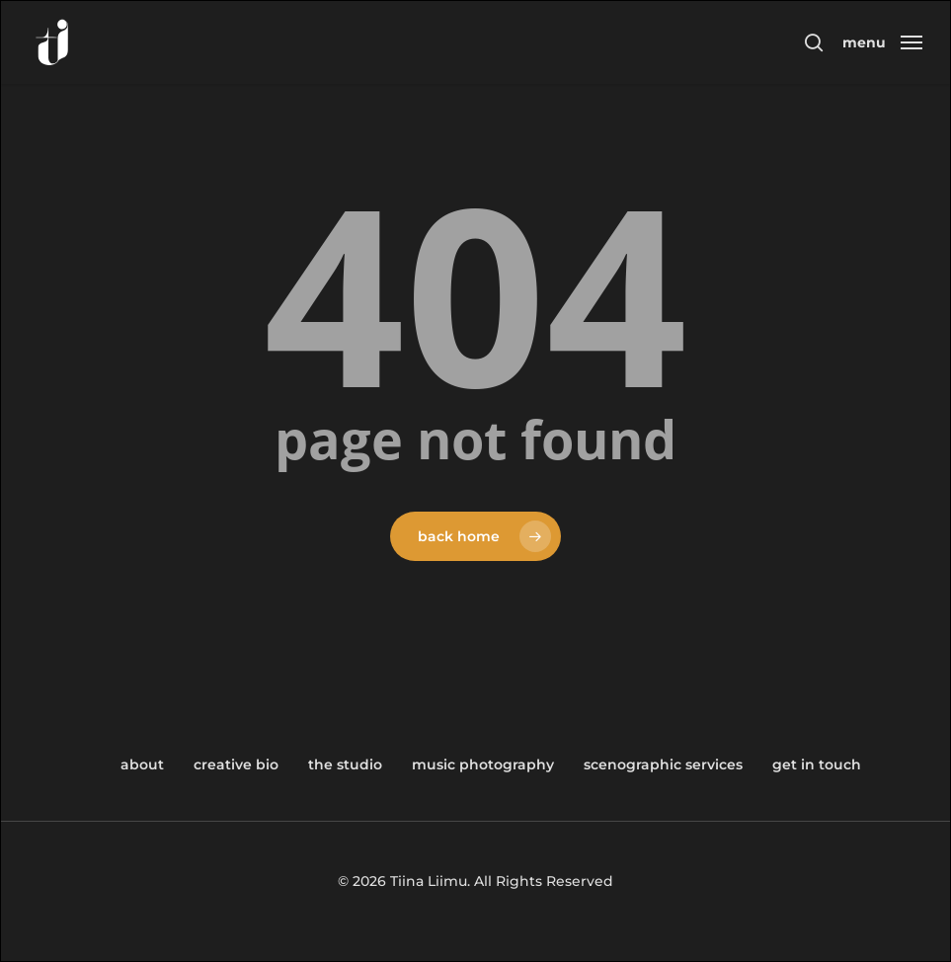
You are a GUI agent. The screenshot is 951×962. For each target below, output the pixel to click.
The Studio (345, 764)
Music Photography (483, 764)
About (142, 764)
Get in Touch (816, 764)
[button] (882, 41)
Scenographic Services (663, 764)
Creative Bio (236, 764)
